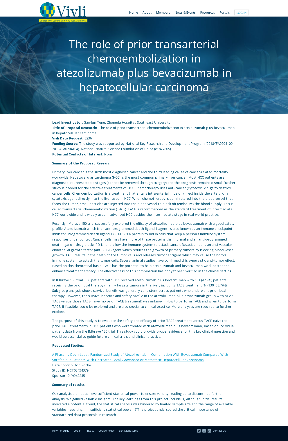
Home (133, 12)
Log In (241, 12)
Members (163, 12)
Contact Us (219, 430)
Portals (224, 12)
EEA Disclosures (128, 430)
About (147, 12)
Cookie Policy (106, 430)
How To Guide (60, 430)
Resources (207, 12)
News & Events (185, 12)
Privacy (90, 430)
